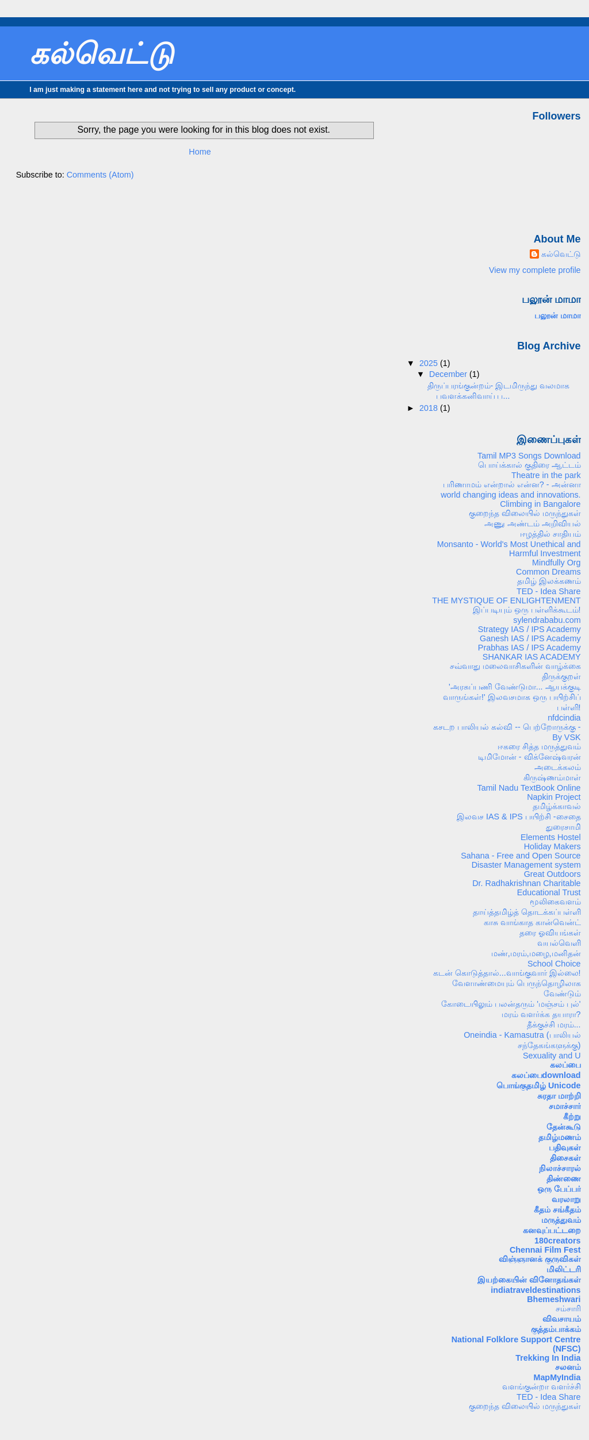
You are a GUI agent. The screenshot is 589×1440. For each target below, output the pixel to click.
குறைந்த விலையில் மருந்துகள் (525, 513)
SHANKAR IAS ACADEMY (532, 656)
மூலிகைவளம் (555, 901)
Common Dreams (548, 571)
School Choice (554, 963)
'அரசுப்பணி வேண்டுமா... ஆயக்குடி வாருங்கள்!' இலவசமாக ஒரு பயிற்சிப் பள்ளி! (512, 697)
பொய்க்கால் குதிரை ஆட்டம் (529, 464)
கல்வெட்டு (101, 53)
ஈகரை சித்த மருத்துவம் (539, 746)
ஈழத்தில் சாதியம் (550, 533)
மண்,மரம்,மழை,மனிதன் (536, 953)
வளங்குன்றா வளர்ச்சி (541, 1386)
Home (200, 151)
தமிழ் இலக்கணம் (549, 581)
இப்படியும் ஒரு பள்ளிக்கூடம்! (527, 609)
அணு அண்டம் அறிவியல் (532, 523)
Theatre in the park (546, 475)
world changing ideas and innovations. (510, 494)
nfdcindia (564, 717)
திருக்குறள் (561, 676)
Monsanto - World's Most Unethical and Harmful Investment (509, 549)
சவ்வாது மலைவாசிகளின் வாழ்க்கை (515, 666)
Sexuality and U (552, 1055)
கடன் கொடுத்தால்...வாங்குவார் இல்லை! (507, 972)
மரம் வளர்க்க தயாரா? (541, 1014)
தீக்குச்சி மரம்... (554, 1024)
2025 (429, 363)
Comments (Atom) (100, 174)
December (449, 374)
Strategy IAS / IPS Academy (529, 629)
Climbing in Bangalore (540, 504)
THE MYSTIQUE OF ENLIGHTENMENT (506, 600)
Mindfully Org (556, 562)
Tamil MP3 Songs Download (529, 455)
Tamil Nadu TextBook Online (528, 787)
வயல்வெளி (559, 943)
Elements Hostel (551, 837)
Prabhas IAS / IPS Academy (529, 647)
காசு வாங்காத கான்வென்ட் (532, 922)
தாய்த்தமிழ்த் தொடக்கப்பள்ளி (527, 912)
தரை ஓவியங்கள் (550, 932)
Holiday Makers (552, 846)
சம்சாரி (568, 1308)
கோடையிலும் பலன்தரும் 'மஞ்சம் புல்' (510, 1003)
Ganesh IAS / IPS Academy (530, 638)
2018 (429, 408)
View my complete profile (535, 270)
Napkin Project (553, 797)
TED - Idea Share (549, 591)
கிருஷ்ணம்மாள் (552, 777)
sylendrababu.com (546, 620)
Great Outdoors (552, 874)
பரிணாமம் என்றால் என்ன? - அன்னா (512, 484)
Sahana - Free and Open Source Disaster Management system (520, 860)
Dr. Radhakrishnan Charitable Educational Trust (526, 888)
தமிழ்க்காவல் (557, 806)
